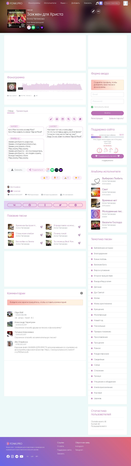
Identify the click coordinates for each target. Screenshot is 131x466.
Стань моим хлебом (25, 234)
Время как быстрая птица (27, 225)
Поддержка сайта (64, 450)
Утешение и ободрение (103, 382)
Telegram (79, 450)
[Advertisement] (45, 53)
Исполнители (50, 3)
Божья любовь (98, 259)
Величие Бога (98, 265)
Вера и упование (100, 270)
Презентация (22, 111)
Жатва (95, 298)
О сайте (60, 446)
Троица (96, 376)
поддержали (107, 161)
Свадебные (97, 359)
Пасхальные (98, 326)
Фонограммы (34, 3)
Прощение (97, 343)
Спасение (97, 371)
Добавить (75, 3)
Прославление (99, 337)
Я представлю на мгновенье (66, 225)
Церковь (96, 398)
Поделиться (36, 170)
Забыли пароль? (116, 118)
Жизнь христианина (101, 304)
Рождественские (100, 354)
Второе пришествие (102, 276)
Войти (107, 113)
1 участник (15, 191)
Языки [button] (63, 3)
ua (32, 456)
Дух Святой (97, 293)
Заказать (88, 3)
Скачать (16, 170)
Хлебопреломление (101, 387)
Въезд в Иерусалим (101, 281)
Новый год (97, 320)
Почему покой (60, 234)
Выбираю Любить (112, 178)
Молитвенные (98, 315)
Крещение (97, 309)
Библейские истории (102, 248)
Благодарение (99, 254)
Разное (95, 348)
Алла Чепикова (35, 19)
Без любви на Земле (25, 242)
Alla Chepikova (13, 187)
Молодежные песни (113, 211)
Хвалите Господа (112, 222)
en (37, 456)
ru (27, 456)
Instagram (79, 446)
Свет (105, 189)
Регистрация (97, 118)
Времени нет (109, 200)
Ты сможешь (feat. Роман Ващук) (68, 242)
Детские (96, 287)
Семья (95, 365)
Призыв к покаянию (101, 332)
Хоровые (96, 393)
